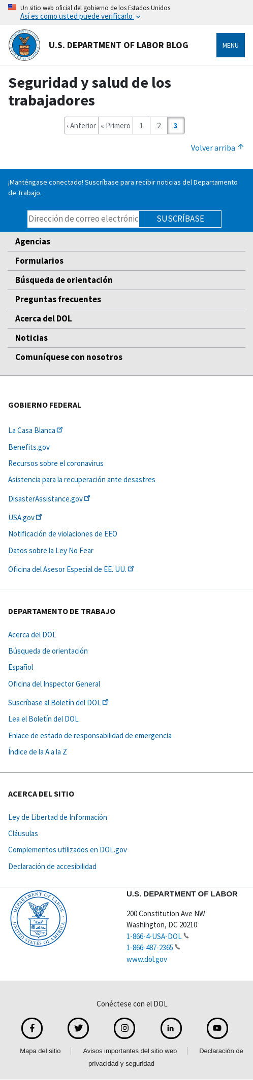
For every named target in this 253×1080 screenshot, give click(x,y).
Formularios (39, 260)
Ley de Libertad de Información (57, 817)
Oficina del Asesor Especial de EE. (72, 569)
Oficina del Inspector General (54, 684)
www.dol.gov (146, 959)
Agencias (32, 241)
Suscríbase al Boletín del (59, 702)
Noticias (31, 337)
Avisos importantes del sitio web (130, 1051)
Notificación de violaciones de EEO (62, 533)
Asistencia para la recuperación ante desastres (81, 479)
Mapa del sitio (40, 1051)
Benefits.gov (29, 447)
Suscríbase (180, 218)
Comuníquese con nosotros (68, 357)
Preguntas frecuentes (58, 299)
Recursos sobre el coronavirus (56, 463)
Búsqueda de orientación (64, 279)
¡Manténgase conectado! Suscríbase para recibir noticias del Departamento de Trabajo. (123, 187)
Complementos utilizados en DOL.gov (67, 849)
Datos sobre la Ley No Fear (50, 550)
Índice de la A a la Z (37, 752)
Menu (231, 45)
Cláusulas (23, 833)
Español (20, 667)
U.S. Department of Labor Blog (98, 45)
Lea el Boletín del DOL (43, 719)
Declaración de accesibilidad (52, 866)
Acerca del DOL (43, 318)
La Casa (36, 430)
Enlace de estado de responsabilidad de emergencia (90, 735)
